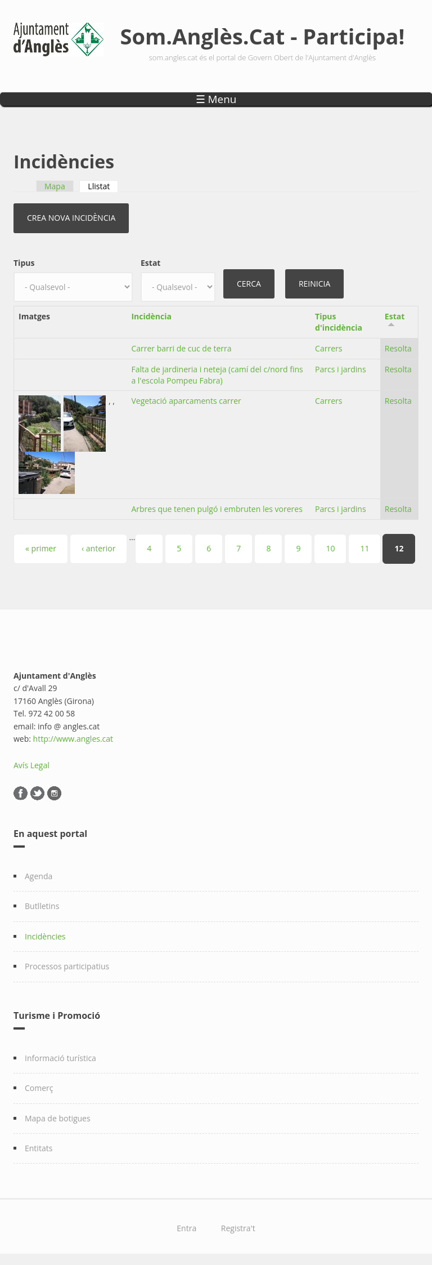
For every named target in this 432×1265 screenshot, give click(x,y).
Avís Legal (32, 765)
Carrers (328, 348)
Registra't (238, 1228)
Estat (150, 262)
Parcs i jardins (340, 369)
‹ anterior (98, 548)
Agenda (38, 876)
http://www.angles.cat (73, 738)
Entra (186, 1228)
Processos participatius (67, 966)
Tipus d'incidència (338, 322)
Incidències (45, 936)
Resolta (398, 348)
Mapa (54, 186)
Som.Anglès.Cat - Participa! (262, 36)
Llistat (103, 186)
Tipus (24, 262)
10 (330, 548)
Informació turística (60, 1058)
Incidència (151, 316)
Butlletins (42, 906)
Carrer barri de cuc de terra (181, 348)
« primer (40, 548)
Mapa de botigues (58, 1118)
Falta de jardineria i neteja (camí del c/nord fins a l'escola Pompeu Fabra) (217, 375)
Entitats (38, 1148)
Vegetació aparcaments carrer (186, 400)
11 (364, 548)
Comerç (39, 1088)
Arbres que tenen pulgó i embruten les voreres (216, 509)
